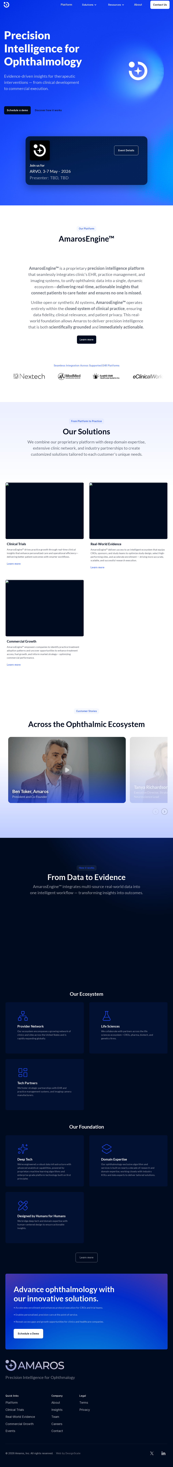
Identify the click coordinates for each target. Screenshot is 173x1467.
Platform (11, 1402)
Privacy (84, 1410)
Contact (57, 1431)
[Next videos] (164, 811)
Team (55, 1417)
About (55, 1402)
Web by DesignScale (68, 1453)
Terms (83, 1402)
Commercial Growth (19, 1424)
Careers (56, 1424)
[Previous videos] (156, 811)
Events (10, 1431)
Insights (56, 1410)
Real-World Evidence (20, 1417)
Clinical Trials (14, 1410)
